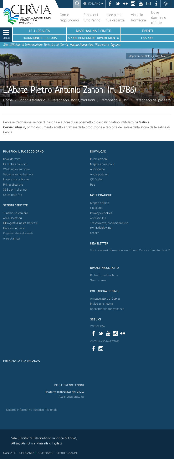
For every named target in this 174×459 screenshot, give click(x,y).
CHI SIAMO (26, 452)
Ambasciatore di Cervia (105, 298)
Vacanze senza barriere (18, 174)
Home (8, 100)
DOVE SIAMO (44, 452)
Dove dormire (11, 159)
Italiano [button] (95, 3)
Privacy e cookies (101, 213)
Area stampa (11, 238)
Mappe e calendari (102, 164)
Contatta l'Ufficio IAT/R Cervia (64, 392)
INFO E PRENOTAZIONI (68, 385)
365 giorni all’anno (15, 189)
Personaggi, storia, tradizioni (73, 100)
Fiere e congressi (14, 228)
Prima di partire (13, 184)
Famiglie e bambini (15, 164)
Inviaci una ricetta (101, 303)
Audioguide (97, 169)
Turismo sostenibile (15, 213)
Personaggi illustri (114, 100)
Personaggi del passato (152, 100)
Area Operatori (12, 218)
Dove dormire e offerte (158, 17)
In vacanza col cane (16, 179)
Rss (92, 184)
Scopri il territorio (32, 100)
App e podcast (99, 174)
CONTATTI (9, 452)
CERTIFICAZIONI (67, 452)
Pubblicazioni (98, 159)
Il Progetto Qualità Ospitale (20, 223)
